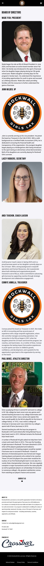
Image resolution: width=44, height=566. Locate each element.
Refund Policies (10, 562)
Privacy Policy (21, 562)
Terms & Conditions (32, 562)
